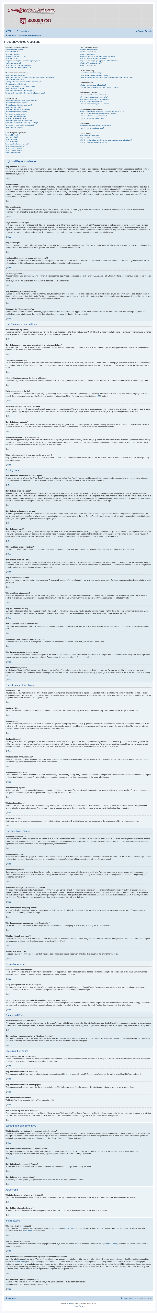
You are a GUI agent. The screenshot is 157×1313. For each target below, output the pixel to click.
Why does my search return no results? (94, 97)
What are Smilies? (11, 139)
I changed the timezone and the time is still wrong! (23, 82)
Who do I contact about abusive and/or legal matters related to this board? (106, 140)
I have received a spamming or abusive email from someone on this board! (106, 77)
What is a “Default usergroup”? (91, 63)
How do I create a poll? (13, 107)
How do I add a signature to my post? (18, 105)
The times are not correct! (14, 79)
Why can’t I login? (11, 58)
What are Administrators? (89, 50)
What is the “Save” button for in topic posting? (21, 123)
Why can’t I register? (12, 54)
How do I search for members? (91, 101)
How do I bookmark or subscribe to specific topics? (98, 114)
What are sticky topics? (13, 148)
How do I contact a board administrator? (94, 142)
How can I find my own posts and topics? (94, 104)
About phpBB (28, 1231)
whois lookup (21, 1262)
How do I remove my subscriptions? (92, 118)
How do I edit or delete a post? (16, 103)
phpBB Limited (70, 1228)
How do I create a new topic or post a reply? (21, 100)
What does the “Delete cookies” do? (18, 67)
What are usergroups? (88, 54)
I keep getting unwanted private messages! (95, 75)
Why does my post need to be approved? (20, 125)
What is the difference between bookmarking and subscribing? (102, 111)
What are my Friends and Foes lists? (93, 85)
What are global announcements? (17, 144)
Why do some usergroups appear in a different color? (98, 61)
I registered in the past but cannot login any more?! (23, 61)
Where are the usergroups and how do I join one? (97, 56)
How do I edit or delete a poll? (16, 112)
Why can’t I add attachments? (15, 116)
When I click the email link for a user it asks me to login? (25, 93)
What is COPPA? (11, 52)
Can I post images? (12, 141)
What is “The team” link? (88, 65)
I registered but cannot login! (15, 56)
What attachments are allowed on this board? (96, 126)
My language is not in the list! (15, 84)
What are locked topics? (13, 150)
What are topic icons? (13, 153)
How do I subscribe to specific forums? (93, 116)
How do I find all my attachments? (92, 128)
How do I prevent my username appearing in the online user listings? (29, 77)
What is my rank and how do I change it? (19, 91)
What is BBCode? (11, 135)
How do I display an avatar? (15, 88)
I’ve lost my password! (13, 63)
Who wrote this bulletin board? (90, 135)
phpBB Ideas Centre (109, 1244)
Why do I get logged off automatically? (18, 65)
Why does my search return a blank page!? (95, 99)
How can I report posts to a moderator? (19, 120)
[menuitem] (8, 31)
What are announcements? (15, 146)
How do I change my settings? (16, 75)
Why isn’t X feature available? (90, 138)
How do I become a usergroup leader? (93, 58)
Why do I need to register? (14, 50)
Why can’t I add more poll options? (17, 109)
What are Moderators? (88, 52)
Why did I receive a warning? (15, 118)
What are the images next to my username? (20, 86)
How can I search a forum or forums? (93, 95)
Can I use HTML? (11, 137)
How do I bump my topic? (14, 127)
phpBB (97, 396)
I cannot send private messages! (91, 73)
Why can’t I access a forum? (15, 114)
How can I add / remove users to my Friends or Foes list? (100, 87)
